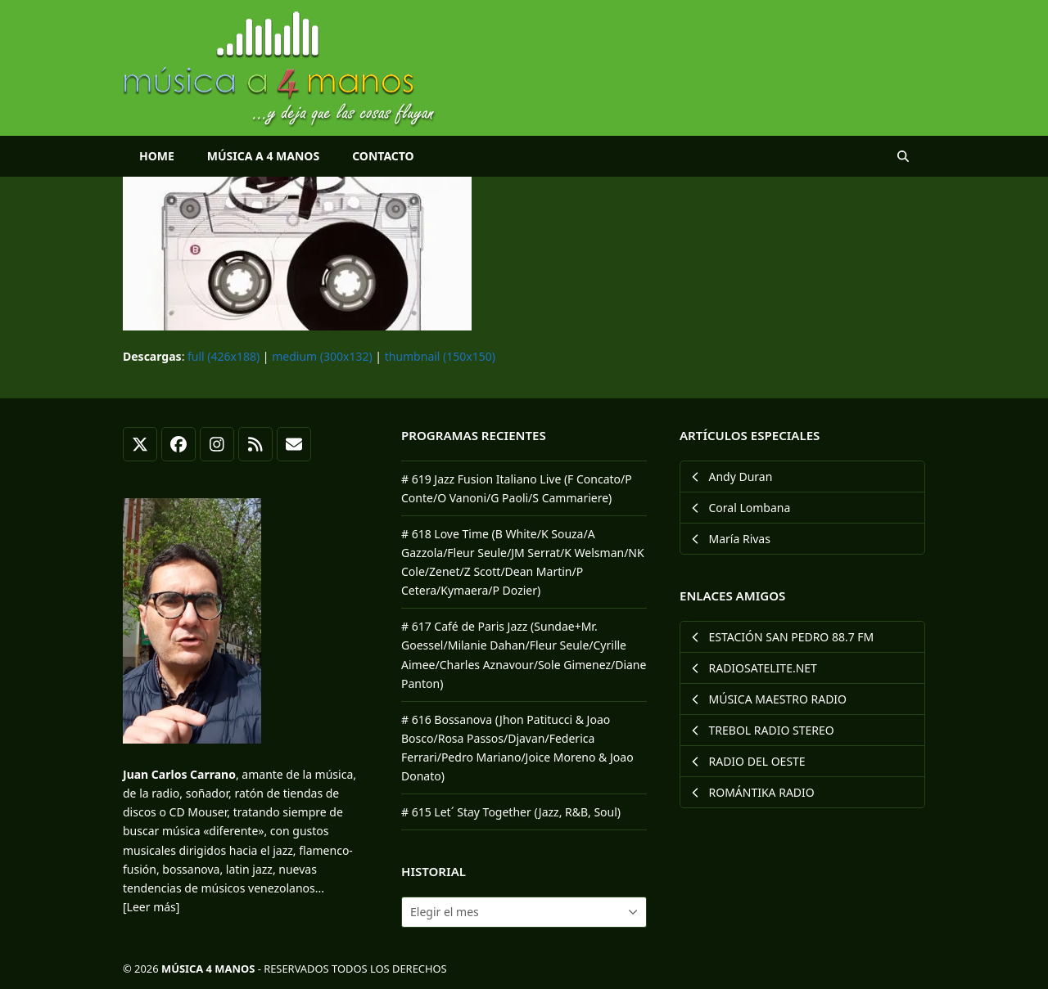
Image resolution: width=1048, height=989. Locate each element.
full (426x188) (223, 356)
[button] (903, 156)
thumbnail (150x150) (440, 356)
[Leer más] (151, 907)
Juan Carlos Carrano (179, 774)
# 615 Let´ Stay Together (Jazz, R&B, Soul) (511, 812)
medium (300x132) (322, 356)
